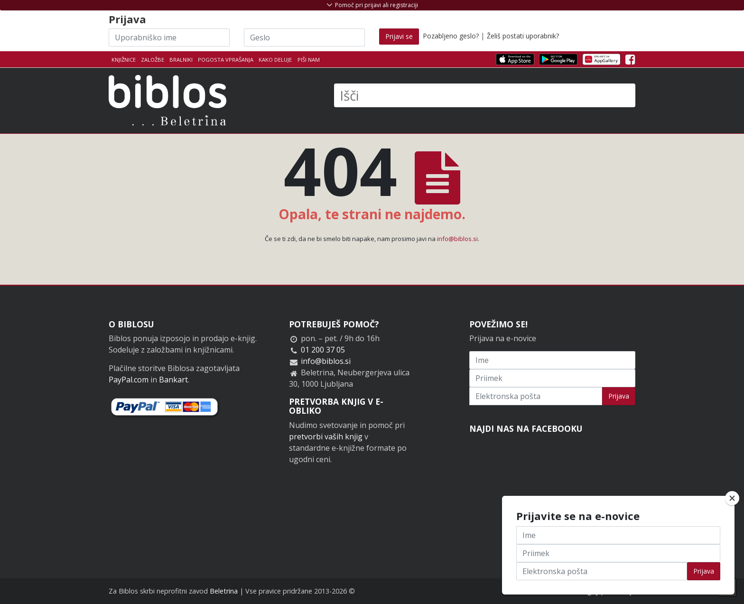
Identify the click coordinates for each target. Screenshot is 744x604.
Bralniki (181, 59)
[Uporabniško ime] (169, 37)
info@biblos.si (457, 238)
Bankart (173, 379)
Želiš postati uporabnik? (523, 35)
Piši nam (309, 59)
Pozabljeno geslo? (451, 35)
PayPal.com (129, 379)
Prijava (618, 395)
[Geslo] (304, 37)
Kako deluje (275, 59)
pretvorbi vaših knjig (326, 436)
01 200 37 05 (323, 349)
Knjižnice (124, 59)
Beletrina (224, 590)
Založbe (152, 59)
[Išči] (484, 95)
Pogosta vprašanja (225, 59)
